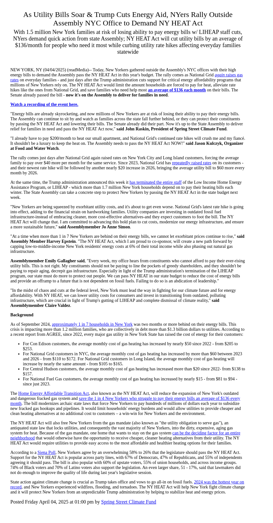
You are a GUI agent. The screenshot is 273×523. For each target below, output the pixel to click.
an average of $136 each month (177, 90)
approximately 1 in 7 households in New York (92, 324)
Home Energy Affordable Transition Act (53, 393)
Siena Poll (46, 452)
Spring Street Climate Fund (128, 501)
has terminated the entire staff (155, 182)
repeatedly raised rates (191, 163)
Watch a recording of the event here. (44, 104)
